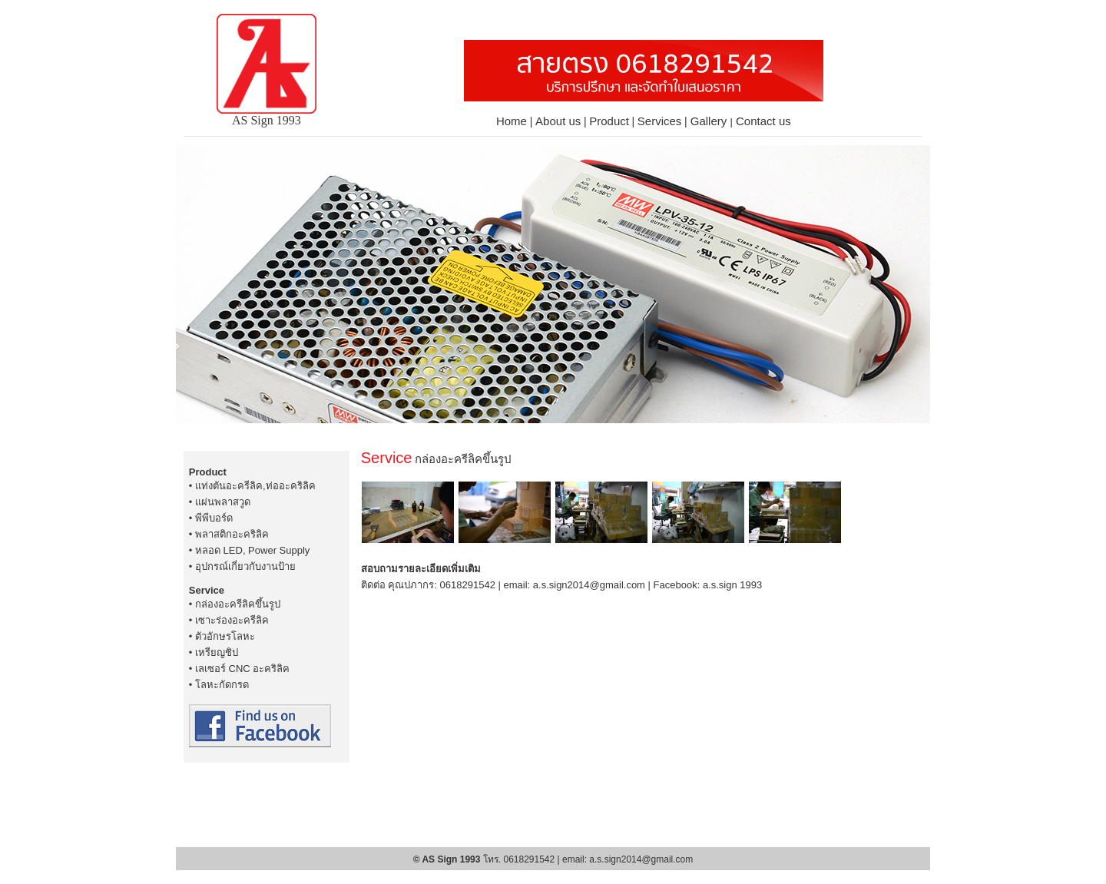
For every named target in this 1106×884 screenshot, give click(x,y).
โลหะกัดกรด (222, 684)
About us (558, 120)
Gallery (710, 120)
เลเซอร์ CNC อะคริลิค (242, 668)
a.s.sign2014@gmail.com (589, 585)
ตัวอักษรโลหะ (225, 636)
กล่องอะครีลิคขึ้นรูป (237, 604)
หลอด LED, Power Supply (252, 550)
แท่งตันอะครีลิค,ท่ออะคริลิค (255, 486)
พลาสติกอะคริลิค (232, 534)
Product (609, 120)
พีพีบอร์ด (214, 518)
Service (206, 590)
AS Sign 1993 (266, 115)
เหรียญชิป (216, 652)
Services (659, 120)
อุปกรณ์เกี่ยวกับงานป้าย (245, 566)
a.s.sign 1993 (732, 585)
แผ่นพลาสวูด (222, 502)
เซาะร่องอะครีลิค (232, 620)
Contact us (763, 120)
